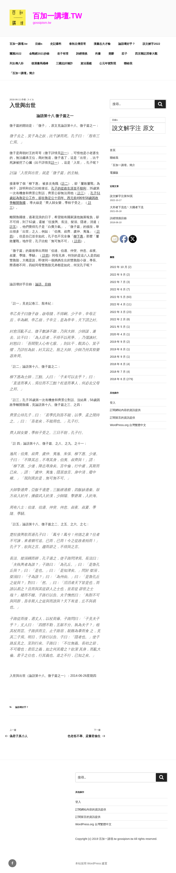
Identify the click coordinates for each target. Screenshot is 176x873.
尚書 (98, 53)
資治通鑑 (86, 63)
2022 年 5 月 (118, 297)
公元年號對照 (107, 63)
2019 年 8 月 (118, 349)
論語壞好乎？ (126, 43)
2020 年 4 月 (118, 334)
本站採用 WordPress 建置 (91, 863)
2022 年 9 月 (118, 274)
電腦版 (114, 172)
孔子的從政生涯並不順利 (68, 188)
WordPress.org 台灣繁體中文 (128, 425)
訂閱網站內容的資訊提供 (125, 410)
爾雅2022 (15, 53)
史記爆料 (55, 43)
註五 (13, 226)
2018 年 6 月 (118, 379)
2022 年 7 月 (118, 282)
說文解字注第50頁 (121, 196)
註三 (80, 193)
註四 (77, 241)
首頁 (112, 150)
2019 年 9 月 (118, 341)
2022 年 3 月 (118, 312)
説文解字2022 (151, 43)
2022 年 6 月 (118, 289)
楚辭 (111, 53)
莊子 (124, 53)
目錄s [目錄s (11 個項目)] (114, 120)
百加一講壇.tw (57, 16)
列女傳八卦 (17, 63)
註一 (64, 153)
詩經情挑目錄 (118, 218)
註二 (65, 183)
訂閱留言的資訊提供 (122, 417)
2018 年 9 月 (118, 356)
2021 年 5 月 (118, 326)
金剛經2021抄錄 (39, 53)
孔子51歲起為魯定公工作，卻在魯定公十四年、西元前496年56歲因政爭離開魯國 (55, 197)
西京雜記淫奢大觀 (146, 53)
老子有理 (62, 53)
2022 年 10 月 (118, 267)
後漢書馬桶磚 (39, 63)
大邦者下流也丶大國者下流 (126, 207)
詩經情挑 (81, 53)
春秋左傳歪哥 (77, 43)
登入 (112, 402)
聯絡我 (128, 63)
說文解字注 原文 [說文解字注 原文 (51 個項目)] (133, 128)
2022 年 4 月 (118, 304)
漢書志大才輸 (102, 43)
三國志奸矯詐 (64, 63)
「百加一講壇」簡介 (22, 73)
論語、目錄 (43, 284)
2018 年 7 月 (118, 371)
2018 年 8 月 (118, 364)
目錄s (38, 43)
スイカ (30, 99)
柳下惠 (78, 236)
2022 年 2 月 (118, 319)
